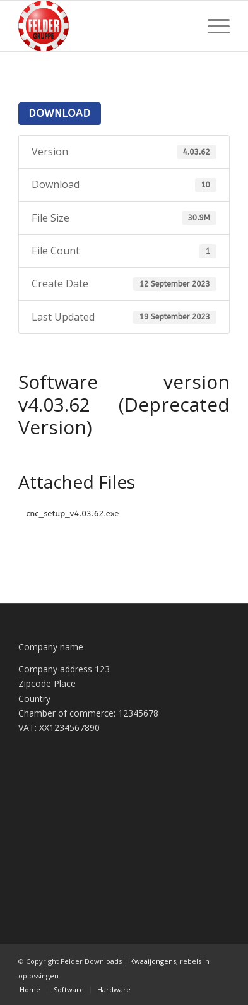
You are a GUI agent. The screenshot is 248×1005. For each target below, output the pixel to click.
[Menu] (212, 26)
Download (59, 113)
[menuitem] (212, 26)
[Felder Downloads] (102, 26)
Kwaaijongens (153, 961)
